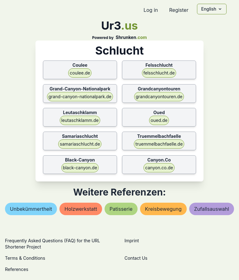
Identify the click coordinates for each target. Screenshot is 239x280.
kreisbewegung (163, 209)
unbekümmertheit (31, 209)
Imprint (131, 240)
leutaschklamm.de (80, 120)
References (16, 269)
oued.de (159, 120)
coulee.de (80, 72)
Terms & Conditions (25, 258)
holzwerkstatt (80, 209)
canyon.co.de (159, 167)
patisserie (121, 209)
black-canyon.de (80, 167)
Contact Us (136, 258)
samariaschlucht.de (80, 144)
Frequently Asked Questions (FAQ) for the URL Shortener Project (52, 243)
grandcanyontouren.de (159, 96)
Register (178, 10)
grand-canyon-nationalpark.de (80, 96)
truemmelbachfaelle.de (159, 144)
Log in (150, 10)
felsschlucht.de (159, 72)
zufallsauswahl (211, 209)
